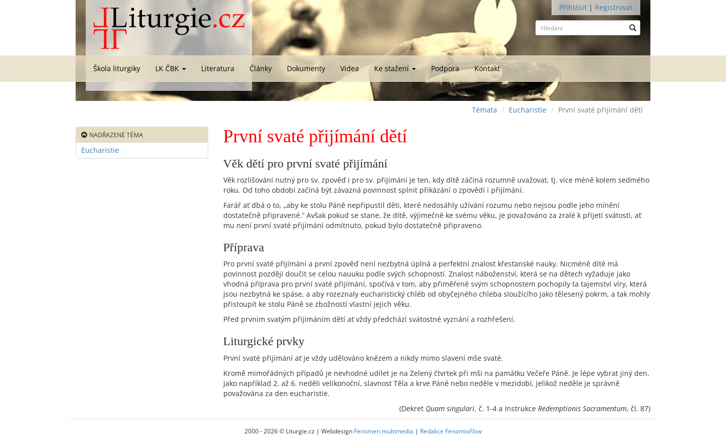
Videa (349, 68)
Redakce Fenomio (451, 431)
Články (261, 68)
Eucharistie (528, 110)
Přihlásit (573, 7)
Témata (484, 110)
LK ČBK (170, 68)
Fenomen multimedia (383, 431)
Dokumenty (306, 68)
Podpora (445, 68)
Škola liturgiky (116, 68)
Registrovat (614, 7)
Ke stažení (395, 68)
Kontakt (487, 68)
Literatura (217, 68)
